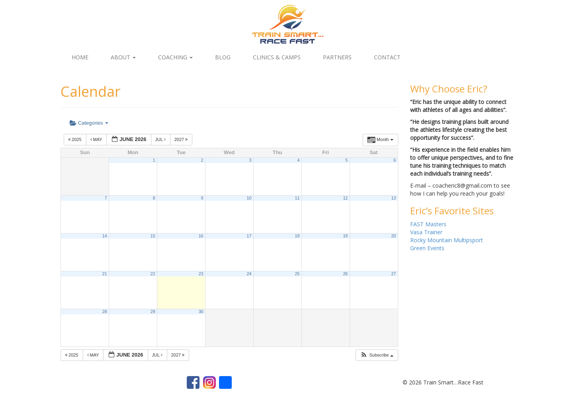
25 (297, 273)
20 (393, 235)
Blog (223, 57)
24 (249, 273)
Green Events (427, 248)
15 (153, 235)
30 (201, 311)
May (97, 139)
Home (80, 57)
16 (201, 235)
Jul (161, 139)
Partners (337, 57)
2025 (75, 139)
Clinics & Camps (277, 57)
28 (104, 311)
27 (393, 273)
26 (345, 273)
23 (201, 273)
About (123, 57)
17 (249, 235)
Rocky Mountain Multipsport (446, 240)
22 (153, 273)
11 (297, 198)
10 (249, 198)
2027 (181, 139)
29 (153, 311)
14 (104, 235)
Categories (89, 123)
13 (393, 198)
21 (104, 273)
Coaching (175, 57)
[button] (376, 355)
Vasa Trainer (426, 232)
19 (345, 235)
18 (297, 235)
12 (345, 198)
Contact (387, 57)
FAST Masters (428, 224)
